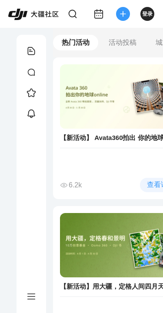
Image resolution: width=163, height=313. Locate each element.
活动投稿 (122, 42)
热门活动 (76, 42)
